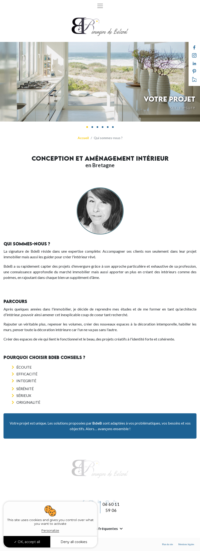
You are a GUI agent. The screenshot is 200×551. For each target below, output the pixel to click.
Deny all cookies (74, 542)
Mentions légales (186, 544)
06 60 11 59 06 (111, 507)
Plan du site (167, 544)
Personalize (50, 530)
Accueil (83, 138)
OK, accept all (27, 542)
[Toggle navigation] (100, 6)
